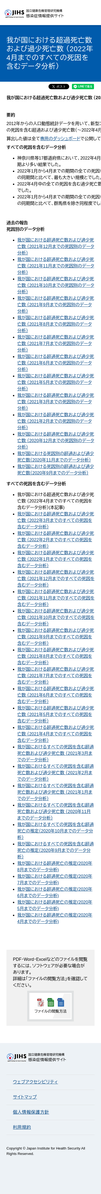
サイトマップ (25, 1097)
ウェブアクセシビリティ (35, 1082)
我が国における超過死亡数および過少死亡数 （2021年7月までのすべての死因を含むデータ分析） (55, 675)
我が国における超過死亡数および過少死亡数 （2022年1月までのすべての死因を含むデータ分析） (55, 559)
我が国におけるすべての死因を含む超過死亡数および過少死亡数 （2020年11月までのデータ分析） (55, 811)
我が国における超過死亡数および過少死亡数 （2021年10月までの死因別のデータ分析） (55, 285)
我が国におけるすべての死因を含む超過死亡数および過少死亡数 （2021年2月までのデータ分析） (55, 773)
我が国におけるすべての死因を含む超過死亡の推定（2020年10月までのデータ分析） (55, 831)
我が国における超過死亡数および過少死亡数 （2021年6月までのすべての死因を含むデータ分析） (55, 695)
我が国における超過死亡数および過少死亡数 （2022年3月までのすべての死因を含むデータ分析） (55, 520)
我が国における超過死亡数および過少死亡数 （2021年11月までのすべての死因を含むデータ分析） (56, 598)
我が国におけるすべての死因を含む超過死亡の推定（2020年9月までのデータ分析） (55, 850)
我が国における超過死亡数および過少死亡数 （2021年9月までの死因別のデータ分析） (55, 305)
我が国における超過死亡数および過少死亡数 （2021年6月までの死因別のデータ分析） (55, 363)
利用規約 (22, 1127)
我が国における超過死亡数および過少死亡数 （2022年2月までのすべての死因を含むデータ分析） (55, 540)
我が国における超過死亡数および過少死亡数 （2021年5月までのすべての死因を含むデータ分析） (55, 714)
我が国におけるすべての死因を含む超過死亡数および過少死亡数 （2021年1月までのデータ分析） (55, 792)
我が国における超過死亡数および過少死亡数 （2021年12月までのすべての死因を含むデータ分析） (56, 578)
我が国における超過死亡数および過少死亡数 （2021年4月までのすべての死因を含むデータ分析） (55, 734)
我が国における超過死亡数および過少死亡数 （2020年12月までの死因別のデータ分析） (55, 440)
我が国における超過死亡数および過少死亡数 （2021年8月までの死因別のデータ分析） (55, 324)
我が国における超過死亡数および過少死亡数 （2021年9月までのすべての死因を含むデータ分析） (55, 637)
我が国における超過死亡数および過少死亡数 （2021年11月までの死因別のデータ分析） (55, 266)
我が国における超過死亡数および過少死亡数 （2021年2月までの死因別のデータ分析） (55, 421)
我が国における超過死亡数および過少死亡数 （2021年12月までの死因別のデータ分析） (55, 246)
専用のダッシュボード (60, 138)
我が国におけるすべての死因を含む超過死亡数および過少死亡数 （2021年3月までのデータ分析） (55, 753)
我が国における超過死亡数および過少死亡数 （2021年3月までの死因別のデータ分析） (55, 402)
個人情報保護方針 (31, 1112)
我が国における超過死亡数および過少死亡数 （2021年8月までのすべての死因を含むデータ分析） (55, 656)
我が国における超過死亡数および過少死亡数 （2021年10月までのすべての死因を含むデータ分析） (56, 617)
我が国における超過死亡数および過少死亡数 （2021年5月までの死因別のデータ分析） (55, 382)
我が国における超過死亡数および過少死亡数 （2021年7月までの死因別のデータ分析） (55, 343)
